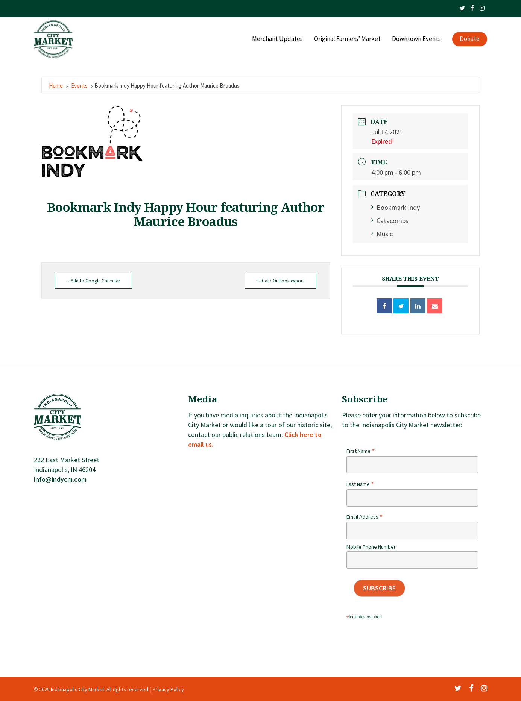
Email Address (364, 517)
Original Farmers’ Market (347, 40)
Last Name (360, 484)
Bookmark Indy (395, 207)
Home (56, 85)
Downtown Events (416, 40)
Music (382, 233)
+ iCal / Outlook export (279, 281)
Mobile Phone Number (371, 546)
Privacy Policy (168, 689)
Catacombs (390, 220)
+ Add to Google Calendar (94, 281)
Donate (470, 40)
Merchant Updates (277, 40)
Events (79, 85)
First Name (360, 451)
